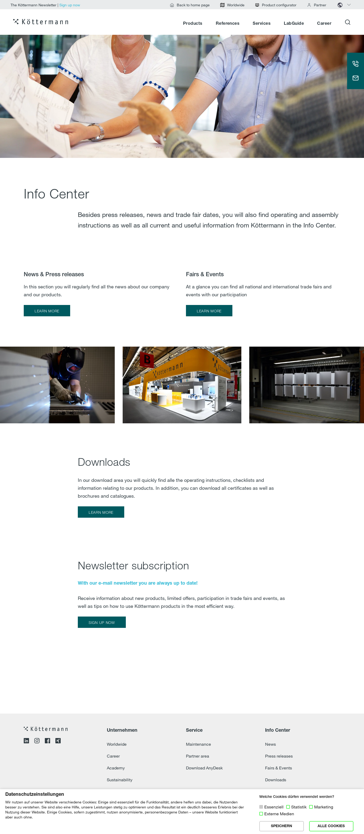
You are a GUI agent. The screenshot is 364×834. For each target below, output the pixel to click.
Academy (116, 767)
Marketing (323, 806)
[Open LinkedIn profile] (26, 741)
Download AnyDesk (204, 767)
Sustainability (119, 779)
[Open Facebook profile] (47, 741)
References (228, 24)
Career (324, 24)
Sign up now (69, 5)
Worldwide (117, 744)
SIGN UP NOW (102, 622)
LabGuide (294, 24)
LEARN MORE (47, 311)
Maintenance (198, 744)
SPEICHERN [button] (281, 826)
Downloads (275, 779)
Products (193, 24)
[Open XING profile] (58, 741)
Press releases (279, 756)
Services (262, 24)
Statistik (298, 806)
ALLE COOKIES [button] (331, 826)
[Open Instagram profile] (37, 741)
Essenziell (274, 806)
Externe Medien (279, 813)
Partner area (197, 756)
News (270, 744)
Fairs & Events (278, 767)
